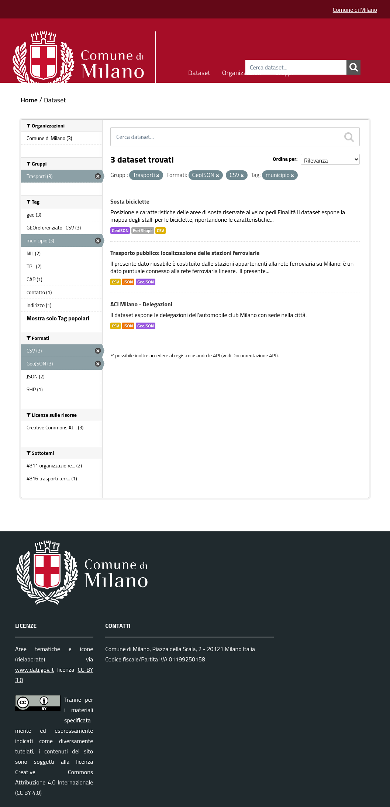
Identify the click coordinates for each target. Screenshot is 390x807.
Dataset (199, 71)
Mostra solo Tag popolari (58, 318)
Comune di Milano (355, 9)
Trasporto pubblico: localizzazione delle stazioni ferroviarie (184, 252)
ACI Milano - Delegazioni (141, 304)
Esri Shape (143, 230)
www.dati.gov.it (34, 669)
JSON (128, 282)
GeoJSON (120, 230)
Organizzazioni (242, 71)
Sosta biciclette (129, 201)
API (216, 355)
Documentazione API (254, 355)
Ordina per (284, 159)
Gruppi (284, 71)
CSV (160, 230)
